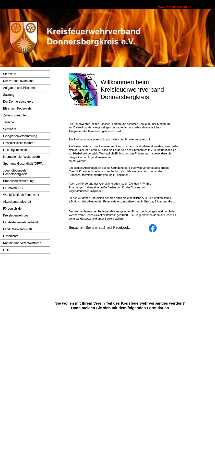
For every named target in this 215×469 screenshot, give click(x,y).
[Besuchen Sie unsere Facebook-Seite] (153, 228)
